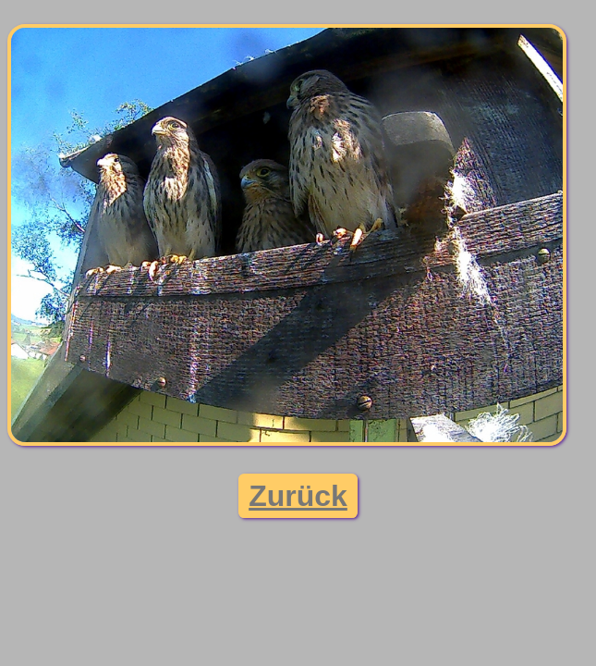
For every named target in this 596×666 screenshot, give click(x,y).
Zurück (298, 495)
